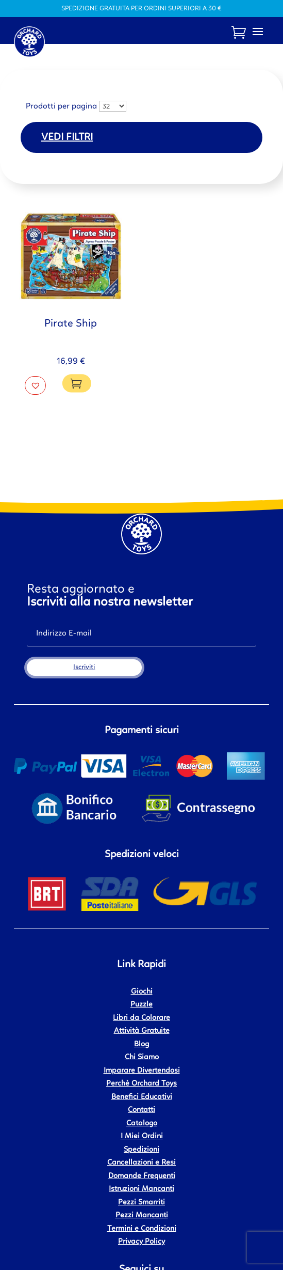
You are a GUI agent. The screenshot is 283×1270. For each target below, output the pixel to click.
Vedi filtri (67, 137)
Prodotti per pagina (61, 106)
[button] (35, 385)
